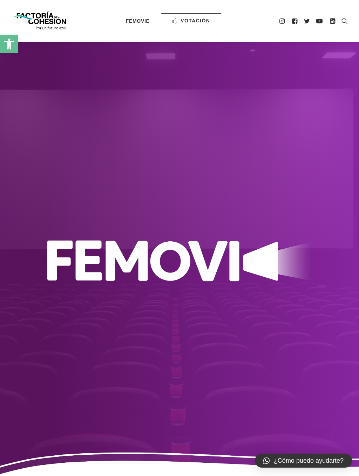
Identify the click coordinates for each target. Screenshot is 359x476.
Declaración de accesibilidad (292, 419)
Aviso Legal (183, 419)
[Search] (343, 21)
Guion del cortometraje (92, 322)
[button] (9, 44)
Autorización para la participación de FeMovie (267, 278)
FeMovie (138, 21)
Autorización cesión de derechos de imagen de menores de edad (267, 330)
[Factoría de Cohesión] (40, 20)
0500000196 (141, 419)
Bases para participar (92, 274)
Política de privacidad (228, 419)
